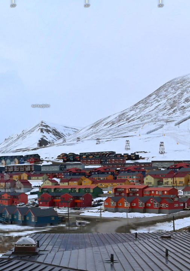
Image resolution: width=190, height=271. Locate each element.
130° (13, 6)
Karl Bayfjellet (40, 111)
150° (160, 6)
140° (87, 6)
